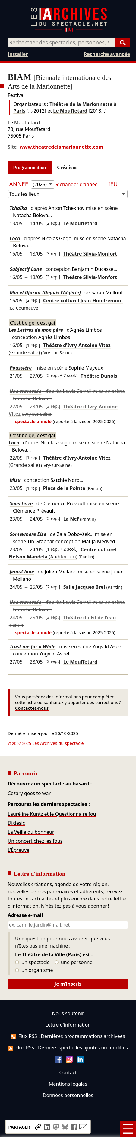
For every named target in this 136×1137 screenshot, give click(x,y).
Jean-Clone (22, 571)
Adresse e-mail (25, 915)
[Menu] (128, 1129)
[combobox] (61, 42)
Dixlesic (16, 823)
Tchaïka (18, 208)
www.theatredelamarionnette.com (61, 147)
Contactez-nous (32, 708)
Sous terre (21, 503)
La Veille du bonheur (31, 832)
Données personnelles (68, 1095)
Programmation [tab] (29, 167)
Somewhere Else (28, 534)
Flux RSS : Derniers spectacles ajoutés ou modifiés (68, 1047)
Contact (68, 1072)
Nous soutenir (68, 1013)
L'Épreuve (19, 850)
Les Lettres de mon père (36, 330)
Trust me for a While (32, 646)
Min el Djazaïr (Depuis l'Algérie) (45, 292)
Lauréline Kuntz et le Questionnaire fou (52, 814)
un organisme (34, 970)
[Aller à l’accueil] (69, 30)
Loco (15, 238)
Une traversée (25, 391)
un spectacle (32, 962)
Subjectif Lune (26, 269)
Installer (18, 54)
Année (19, 184)
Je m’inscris (68, 984)
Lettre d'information (68, 1024)
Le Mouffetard (70, 110)
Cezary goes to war (29, 793)
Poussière (21, 367)
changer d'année (79, 184)
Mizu (15, 480)
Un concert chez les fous (35, 841)
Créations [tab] (67, 167)
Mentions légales (68, 1084)
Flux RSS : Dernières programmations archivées (68, 1036)
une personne (73, 962)
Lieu (111, 184)
